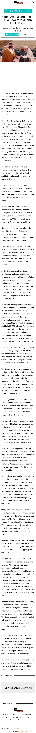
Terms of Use (6, 717)
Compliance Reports (16, 720)
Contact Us (15, 714)
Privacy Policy (26, 714)
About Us (5, 714)
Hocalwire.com (22, 731)
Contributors (17, 717)
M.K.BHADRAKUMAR (18, 688)
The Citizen (16, 728)
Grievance (28, 717)
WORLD (23, 11)
